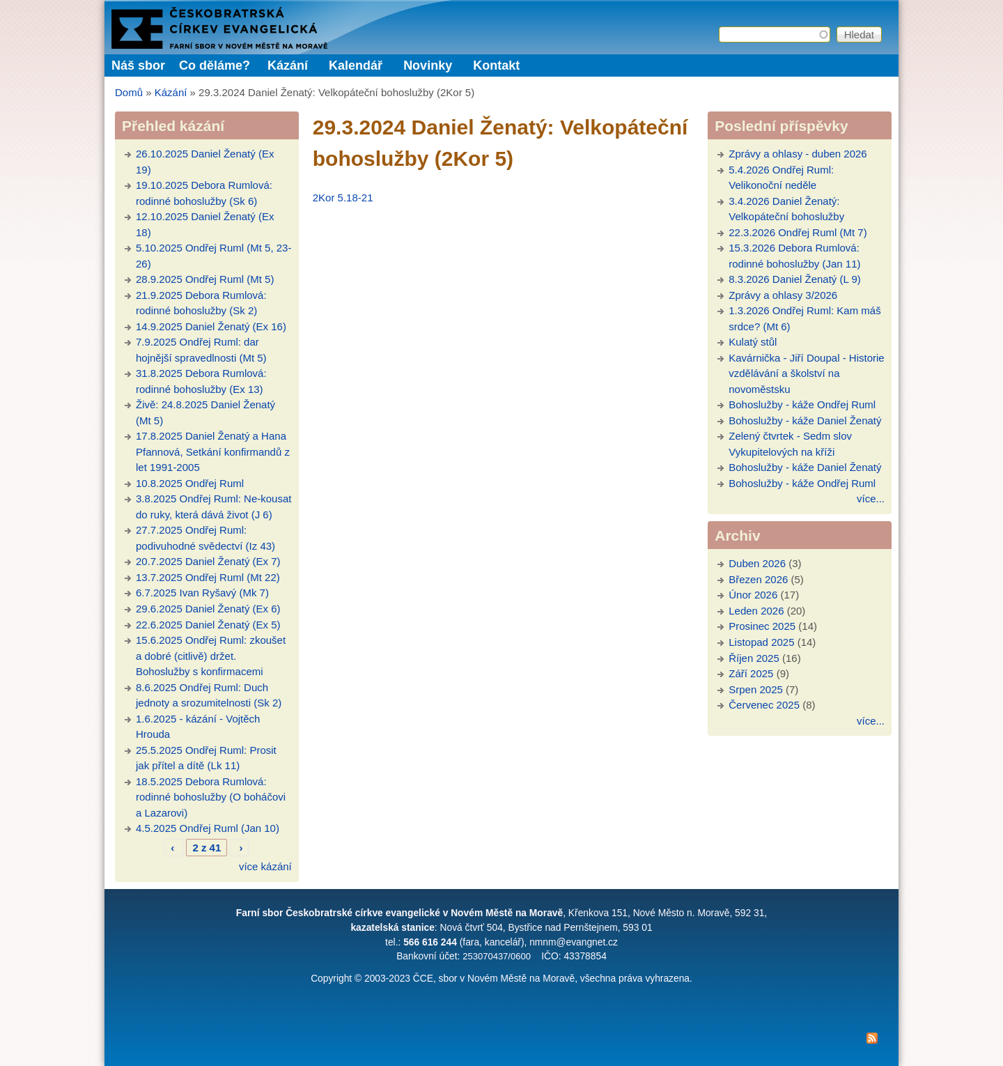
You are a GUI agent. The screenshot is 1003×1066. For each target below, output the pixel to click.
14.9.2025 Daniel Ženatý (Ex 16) (211, 326)
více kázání (265, 866)
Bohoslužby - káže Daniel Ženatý (805, 420)
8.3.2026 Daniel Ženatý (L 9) (795, 279)
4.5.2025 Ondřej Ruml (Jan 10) (207, 828)
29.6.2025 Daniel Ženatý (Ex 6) (208, 609)
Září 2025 (751, 673)
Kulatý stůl (753, 342)
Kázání (287, 65)
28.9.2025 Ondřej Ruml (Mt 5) (205, 279)
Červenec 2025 (764, 705)
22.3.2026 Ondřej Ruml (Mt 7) (797, 232)
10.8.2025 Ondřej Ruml (190, 483)
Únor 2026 (753, 595)
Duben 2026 (757, 563)
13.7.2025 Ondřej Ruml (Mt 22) (208, 577)
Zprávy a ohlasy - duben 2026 (797, 154)
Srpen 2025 (756, 689)
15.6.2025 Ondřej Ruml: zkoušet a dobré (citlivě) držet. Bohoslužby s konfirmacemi (211, 655)
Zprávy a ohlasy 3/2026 (783, 295)
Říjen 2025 (754, 658)
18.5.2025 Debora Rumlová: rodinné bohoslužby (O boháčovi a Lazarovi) (211, 797)
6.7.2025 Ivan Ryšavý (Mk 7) (202, 592)
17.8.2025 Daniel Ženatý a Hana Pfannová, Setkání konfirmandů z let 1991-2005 (213, 451)
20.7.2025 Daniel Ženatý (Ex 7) (208, 561)
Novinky (427, 65)
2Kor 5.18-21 (343, 197)
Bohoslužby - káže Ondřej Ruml (802, 404)
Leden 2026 (756, 611)
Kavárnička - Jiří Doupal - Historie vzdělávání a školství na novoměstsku (806, 373)
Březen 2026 (758, 579)
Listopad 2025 (761, 642)
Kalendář (355, 65)
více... (871, 498)
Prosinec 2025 (762, 626)
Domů (129, 92)
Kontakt (496, 65)
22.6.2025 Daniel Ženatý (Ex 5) (208, 625)
